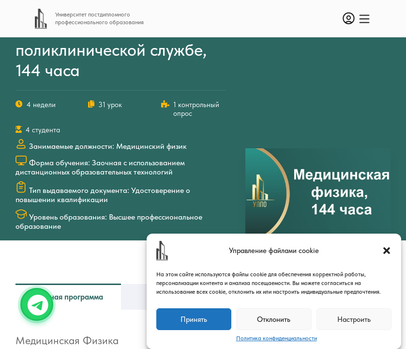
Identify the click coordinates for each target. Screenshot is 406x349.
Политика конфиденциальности (276, 338)
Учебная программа (68, 296)
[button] (386, 250)
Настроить (354, 319)
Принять (193, 319)
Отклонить (273, 319)
